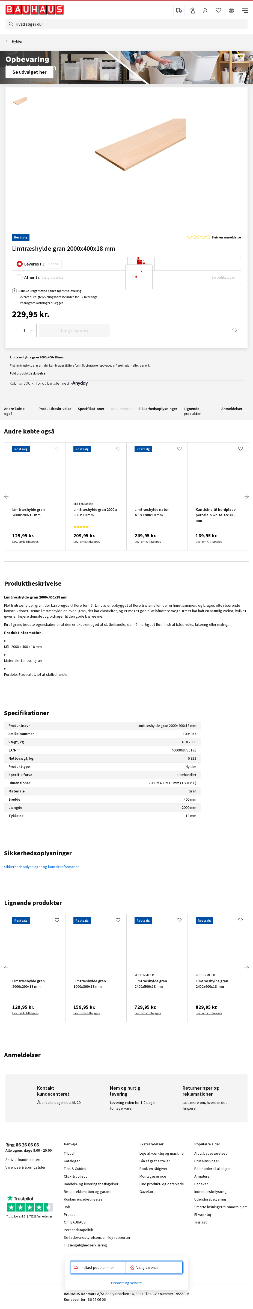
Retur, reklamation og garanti (87, 1191)
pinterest (46, 1182)
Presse (70, 1214)
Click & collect (75, 1176)
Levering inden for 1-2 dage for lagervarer (132, 1105)
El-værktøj (202, 1214)
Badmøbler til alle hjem (212, 1168)
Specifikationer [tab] (26, 713)
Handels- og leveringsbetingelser (91, 1183)
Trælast (200, 1222)
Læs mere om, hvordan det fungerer (205, 1105)
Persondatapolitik (78, 1229)
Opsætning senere (126, 1282)
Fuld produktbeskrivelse (28, 373)
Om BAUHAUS (75, 1222)
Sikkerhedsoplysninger (157, 408)
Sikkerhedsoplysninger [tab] (38, 853)
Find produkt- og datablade (161, 1183)
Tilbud (69, 1153)
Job (67, 1206)
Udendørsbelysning (210, 1199)
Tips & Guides (75, 1168)
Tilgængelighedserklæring (85, 1245)
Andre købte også (14, 411)
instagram (19, 1182)
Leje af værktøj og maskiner (162, 1153)
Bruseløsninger (206, 1160)
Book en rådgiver (153, 1168)
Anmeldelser (231, 408)
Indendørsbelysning (210, 1191)
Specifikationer (91, 408)
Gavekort (147, 1191)
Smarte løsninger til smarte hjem (221, 1206)
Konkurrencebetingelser (84, 1199)
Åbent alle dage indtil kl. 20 (59, 1102)
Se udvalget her (29, 72)
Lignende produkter (192, 411)
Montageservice (152, 1176)
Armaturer (202, 1176)
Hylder (17, 41)
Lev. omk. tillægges (25, 541)
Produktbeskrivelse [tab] (32, 583)
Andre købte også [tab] (29, 431)
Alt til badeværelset (210, 1153)
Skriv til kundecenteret (24, 1159)
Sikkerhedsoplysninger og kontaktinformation (41, 866)
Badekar (201, 1183)
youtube (33, 1182)
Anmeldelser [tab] (22, 1055)
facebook (7, 1182)
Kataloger (72, 1160)
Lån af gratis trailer (154, 1160)
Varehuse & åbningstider (25, 1167)
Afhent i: (32, 277)
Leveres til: (34, 264)
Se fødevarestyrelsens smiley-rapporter (97, 1237)
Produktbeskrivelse (54, 408)
